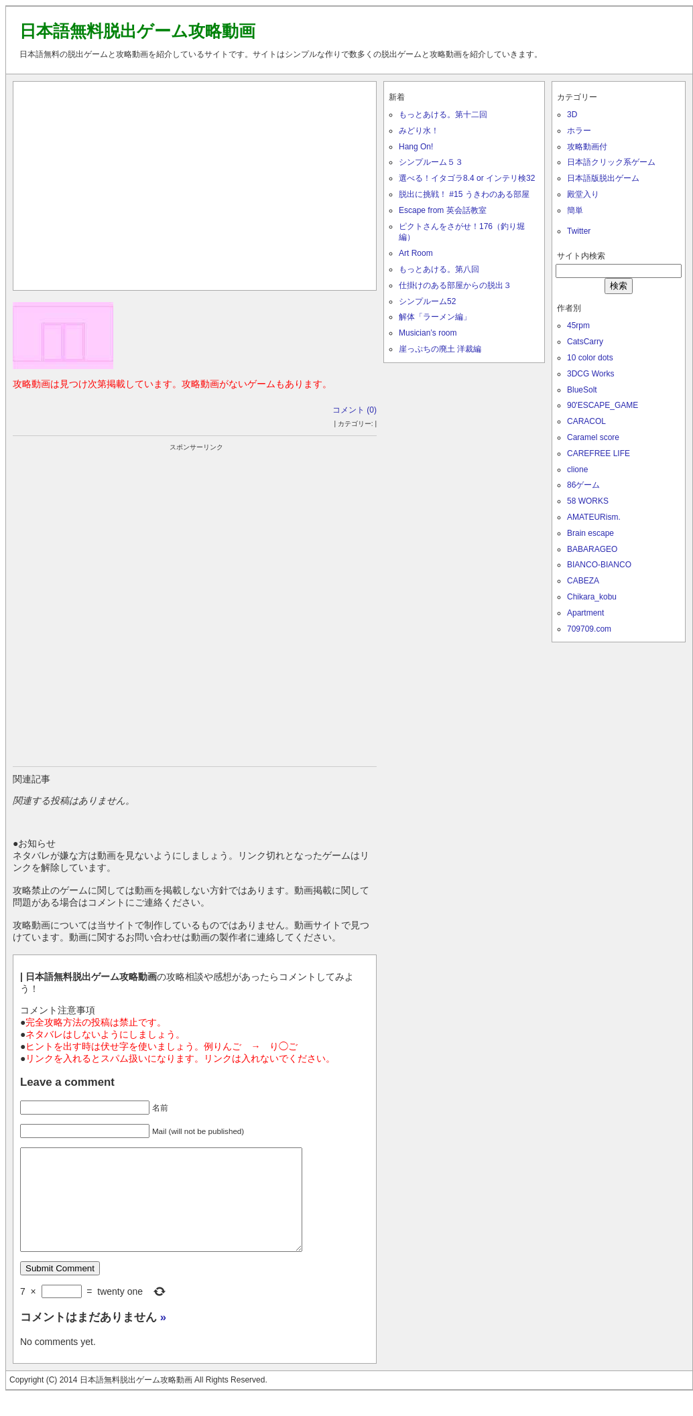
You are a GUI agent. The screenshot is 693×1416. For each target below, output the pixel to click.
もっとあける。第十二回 (443, 114)
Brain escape (590, 533)
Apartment (585, 613)
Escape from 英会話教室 (443, 210)
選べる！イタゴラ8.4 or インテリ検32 (467, 178)
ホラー (579, 130)
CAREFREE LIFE (598, 453)
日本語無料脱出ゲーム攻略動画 (137, 30)
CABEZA (583, 580)
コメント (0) (354, 410)
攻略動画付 (587, 146)
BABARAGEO (592, 549)
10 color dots (590, 357)
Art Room (416, 253)
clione (577, 469)
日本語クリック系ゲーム (611, 162)
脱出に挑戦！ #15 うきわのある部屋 (464, 194)
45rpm (578, 325)
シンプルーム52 (427, 301)
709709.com (589, 629)
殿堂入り (583, 194)
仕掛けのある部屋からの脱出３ (455, 285)
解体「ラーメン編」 (435, 317)
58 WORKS (588, 501)
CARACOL (586, 421)
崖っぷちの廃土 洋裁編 (440, 349)
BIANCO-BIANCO (599, 564)
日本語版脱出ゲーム (603, 178)
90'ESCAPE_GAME (602, 405)
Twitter (578, 231)
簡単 (575, 210)
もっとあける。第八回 (439, 269)
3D (572, 114)
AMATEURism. (594, 517)
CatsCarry (585, 341)
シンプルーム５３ (431, 162)
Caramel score (593, 437)
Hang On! (416, 146)
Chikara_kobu (592, 596)
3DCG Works (590, 373)
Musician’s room (427, 333)
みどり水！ (419, 130)
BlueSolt (582, 390)
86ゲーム (583, 485)
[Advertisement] (195, 183)
